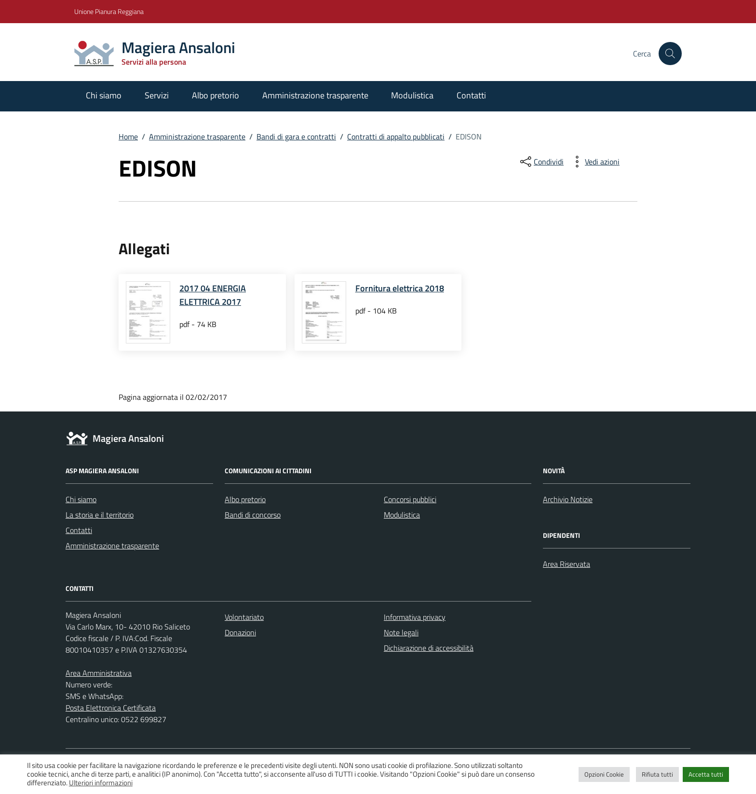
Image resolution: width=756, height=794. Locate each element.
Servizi (157, 95)
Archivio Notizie (568, 499)
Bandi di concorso (253, 514)
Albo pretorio (215, 95)
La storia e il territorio (100, 514)
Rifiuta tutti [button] (657, 774)
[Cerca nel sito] (670, 53)
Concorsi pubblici (410, 499)
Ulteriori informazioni (101, 783)
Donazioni (240, 632)
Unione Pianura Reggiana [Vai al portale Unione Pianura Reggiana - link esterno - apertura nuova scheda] (109, 11)
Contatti (471, 95)
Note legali (401, 632)
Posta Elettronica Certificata (111, 707)
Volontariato (244, 617)
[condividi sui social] (541, 161)
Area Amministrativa (99, 673)
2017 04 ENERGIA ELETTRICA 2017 (212, 295)
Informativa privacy (415, 617)
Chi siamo (104, 95)
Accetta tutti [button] (705, 774)
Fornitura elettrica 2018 (399, 288)
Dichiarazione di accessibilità (428, 648)
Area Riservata (566, 564)
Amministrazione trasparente (315, 95)
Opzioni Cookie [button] (604, 774)
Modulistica (412, 95)
